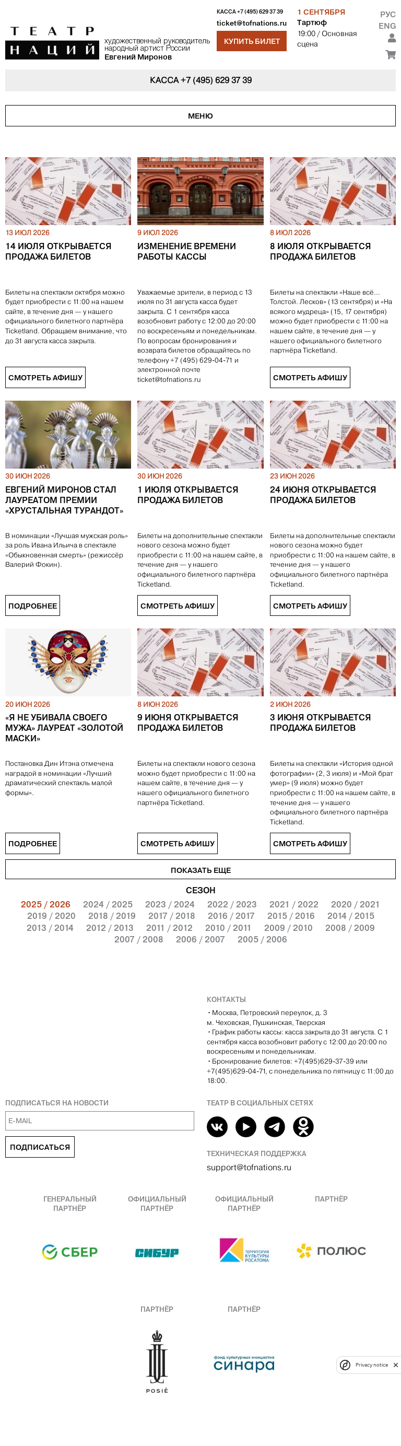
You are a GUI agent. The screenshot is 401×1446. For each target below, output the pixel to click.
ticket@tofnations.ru (252, 23)
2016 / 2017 (231, 916)
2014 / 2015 (350, 916)
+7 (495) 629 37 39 (260, 11)
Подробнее (32, 606)
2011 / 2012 (169, 928)
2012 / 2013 (110, 928)
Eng (387, 26)
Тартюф (312, 22)
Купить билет (252, 41)
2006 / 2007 (200, 939)
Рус (388, 14)
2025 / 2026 (45, 904)
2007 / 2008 (138, 939)
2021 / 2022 (294, 904)
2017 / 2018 (171, 916)
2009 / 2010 (288, 928)
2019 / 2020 (51, 916)
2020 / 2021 (355, 904)
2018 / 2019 (112, 916)
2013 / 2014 (50, 928)
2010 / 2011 (228, 928)
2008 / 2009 (350, 928)
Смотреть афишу (45, 377)
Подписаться (40, 1147)
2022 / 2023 (232, 904)
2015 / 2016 (291, 916)
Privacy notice (372, 1365)
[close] (396, 1365)
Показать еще (201, 870)
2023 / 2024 (170, 904)
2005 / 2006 (262, 939)
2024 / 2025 (108, 904)
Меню (200, 116)
